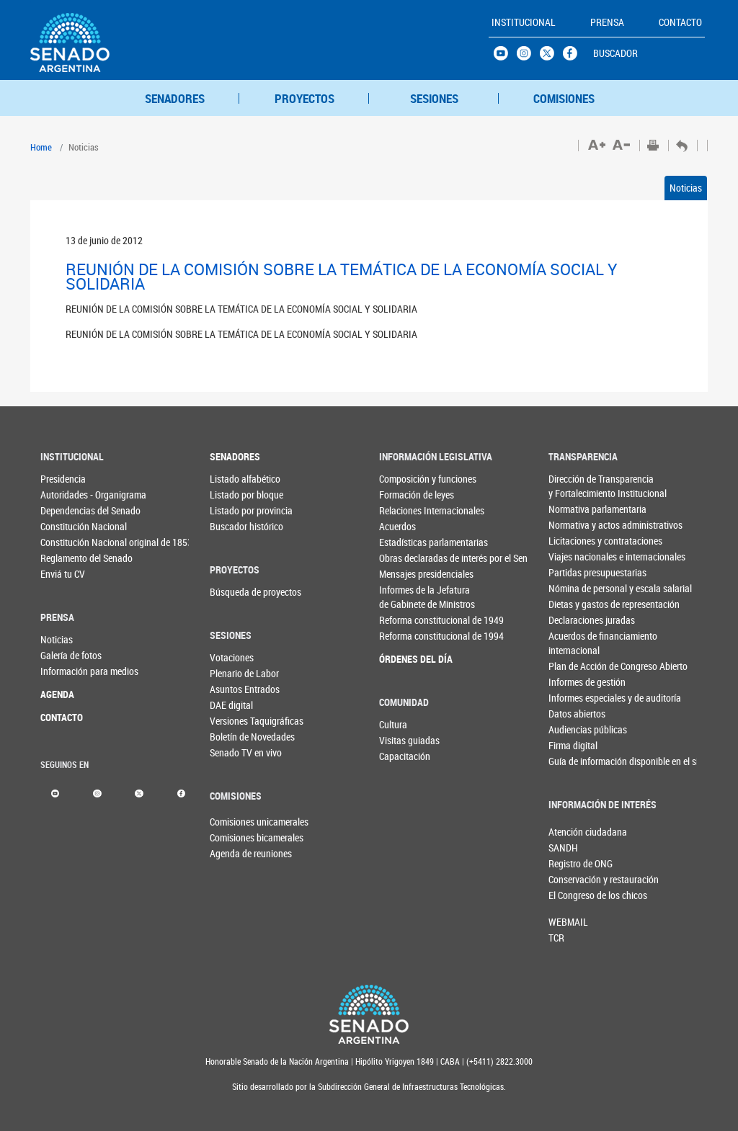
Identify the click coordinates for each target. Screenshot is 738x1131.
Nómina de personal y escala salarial (572, 588)
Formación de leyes (403, 494)
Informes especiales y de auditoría (572, 698)
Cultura (393, 724)
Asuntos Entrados (233, 689)
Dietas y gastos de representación (572, 604)
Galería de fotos (64, 655)
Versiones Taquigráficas (233, 721)
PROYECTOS (304, 98)
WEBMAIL (568, 922)
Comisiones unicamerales (233, 821)
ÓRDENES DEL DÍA (403, 659)
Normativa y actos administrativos (572, 525)
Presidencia (63, 479)
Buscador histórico (233, 526)
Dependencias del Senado (64, 510)
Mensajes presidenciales (403, 574)
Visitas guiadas (403, 740)
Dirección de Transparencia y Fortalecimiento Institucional (572, 486)
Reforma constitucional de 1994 (403, 636)
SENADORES (175, 98)
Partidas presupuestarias (572, 572)
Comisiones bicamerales (233, 837)
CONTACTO (61, 717)
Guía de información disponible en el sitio (572, 761)
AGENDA (57, 694)
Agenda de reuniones (233, 853)
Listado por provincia (233, 510)
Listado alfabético (233, 479)
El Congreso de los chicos (572, 895)
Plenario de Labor (233, 673)
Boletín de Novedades (233, 736)
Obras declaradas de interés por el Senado (403, 558)
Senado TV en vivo (233, 752)
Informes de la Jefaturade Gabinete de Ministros (403, 597)
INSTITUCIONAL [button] (524, 22)
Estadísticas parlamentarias (403, 542)
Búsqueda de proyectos (233, 592)
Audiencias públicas (572, 729)
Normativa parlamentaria (572, 509)
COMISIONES (564, 98)
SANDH (563, 847)
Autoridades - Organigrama (64, 494)
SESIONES (434, 98)
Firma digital (572, 745)
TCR (556, 937)
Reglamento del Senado (64, 558)
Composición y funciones (403, 479)
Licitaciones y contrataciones (572, 540)
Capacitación (403, 756)
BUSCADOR (615, 53)
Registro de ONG (572, 863)
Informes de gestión (572, 682)
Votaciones (232, 657)
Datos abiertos (572, 713)
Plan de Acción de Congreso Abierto (572, 666)
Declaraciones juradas (572, 620)
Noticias (686, 188)
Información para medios (64, 671)
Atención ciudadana (572, 832)
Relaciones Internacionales (403, 510)
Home (41, 146)
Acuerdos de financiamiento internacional (572, 643)
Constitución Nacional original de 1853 (64, 542)
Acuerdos (397, 526)
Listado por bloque (233, 494)
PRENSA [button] (607, 22)
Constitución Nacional (64, 526)
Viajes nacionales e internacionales (572, 556)
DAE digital (231, 705)
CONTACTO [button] (680, 22)
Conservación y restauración (572, 879)
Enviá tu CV (62, 574)
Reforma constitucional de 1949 (403, 620)
